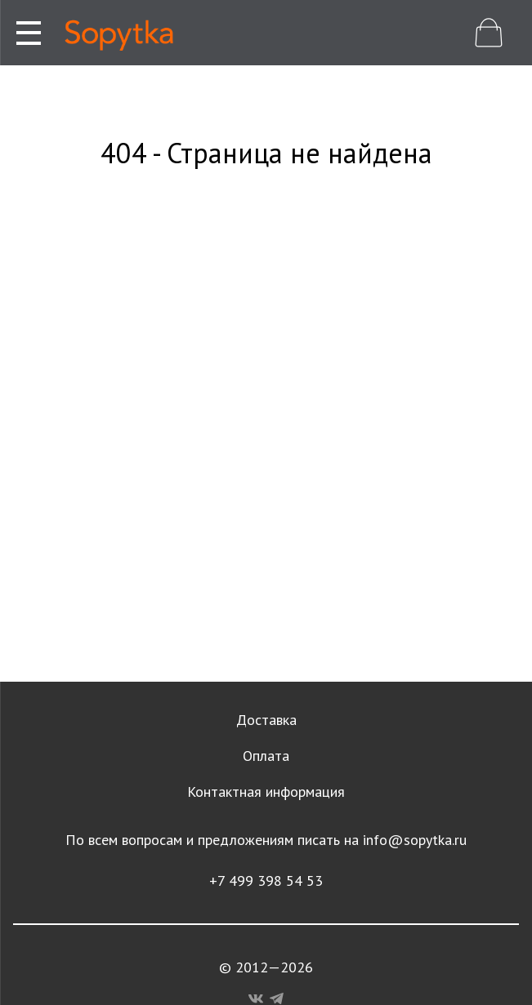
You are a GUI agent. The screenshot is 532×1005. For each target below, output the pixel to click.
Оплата (266, 755)
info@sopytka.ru (415, 839)
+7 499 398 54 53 (266, 880)
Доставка (266, 719)
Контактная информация (266, 791)
